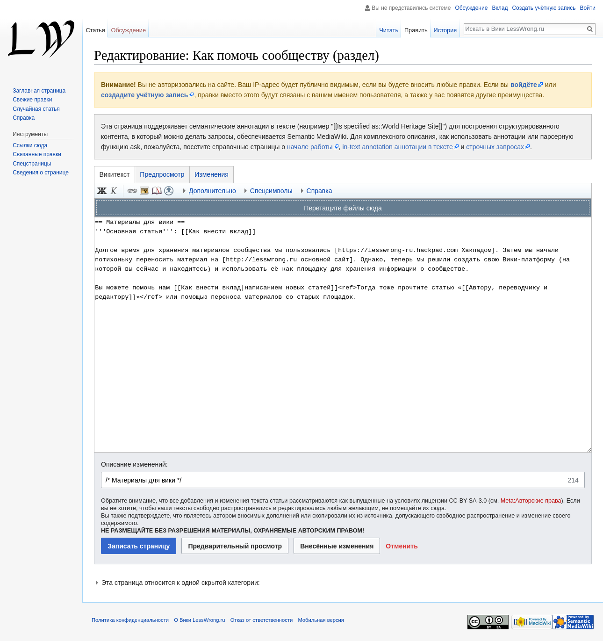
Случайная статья (36, 109)
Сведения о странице (41, 172)
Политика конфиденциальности (130, 620)
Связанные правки (37, 154)
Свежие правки (32, 99)
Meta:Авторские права (531, 500)
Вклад (500, 8)
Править (416, 30)
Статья (95, 30)
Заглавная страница (39, 90)
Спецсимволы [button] (271, 190)
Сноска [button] (157, 191)
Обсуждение (471, 8)
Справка (24, 118)
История (445, 30)
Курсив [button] (114, 191)
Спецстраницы (32, 163)
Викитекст (115, 174)
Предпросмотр (162, 174)
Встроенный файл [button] (144, 191)
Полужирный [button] (102, 191)
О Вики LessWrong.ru (199, 620)
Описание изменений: (134, 464)
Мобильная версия (321, 620)
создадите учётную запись (144, 95)
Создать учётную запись (543, 8)
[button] (401, 546)
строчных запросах (495, 147)
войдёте (523, 84)
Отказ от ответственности (261, 620)
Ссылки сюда (30, 145)
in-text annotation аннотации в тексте (397, 147)
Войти (588, 8)
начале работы (310, 147)
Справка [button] (319, 190)
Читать (388, 30)
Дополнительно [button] (212, 190)
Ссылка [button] (132, 191)
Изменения (211, 174)
